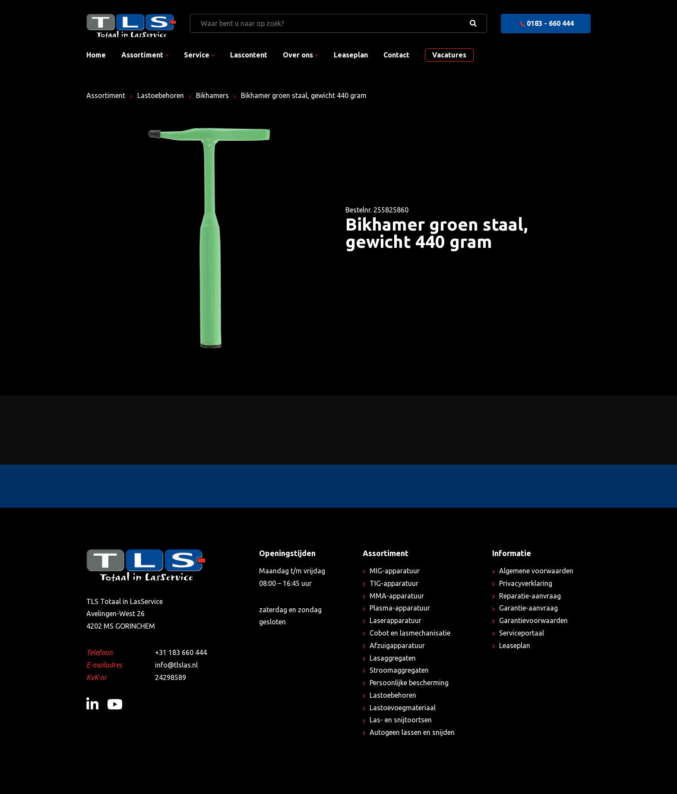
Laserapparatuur (395, 620)
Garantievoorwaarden (533, 620)
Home (96, 55)
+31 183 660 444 (181, 652)
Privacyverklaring (525, 583)
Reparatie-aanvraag (530, 596)
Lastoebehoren (160, 95)
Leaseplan (351, 55)
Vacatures (449, 55)
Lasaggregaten (393, 658)
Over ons (298, 55)
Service (196, 55)
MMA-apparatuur (397, 596)
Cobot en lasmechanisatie (410, 633)
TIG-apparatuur (394, 583)
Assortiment (142, 55)
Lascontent (248, 55)
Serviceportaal (521, 633)
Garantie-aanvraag (528, 608)
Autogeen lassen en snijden (412, 732)
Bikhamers (212, 95)
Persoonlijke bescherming (409, 682)
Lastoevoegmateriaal (403, 708)
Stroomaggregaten (399, 670)
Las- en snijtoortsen (401, 720)
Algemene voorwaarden (536, 571)
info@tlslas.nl (176, 665)
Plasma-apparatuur (400, 608)
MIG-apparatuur (395, 571)
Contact (396, 55)
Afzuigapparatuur (397, 645)
